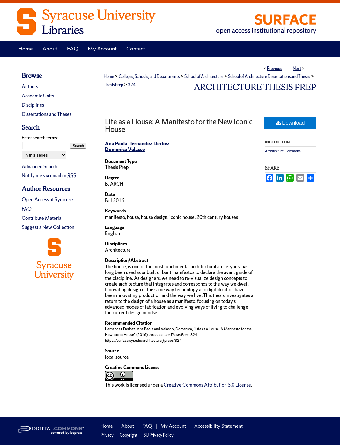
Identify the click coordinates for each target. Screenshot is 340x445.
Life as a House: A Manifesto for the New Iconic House (179, 125)
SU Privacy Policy (159, 435)
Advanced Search (39, 166)
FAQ (27, 208)
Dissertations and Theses (46, 114)
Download (290, 123)
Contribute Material (42, 218)
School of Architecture (203, 76)
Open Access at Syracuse (47, 199)
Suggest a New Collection (48, 227)
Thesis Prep (113, 85)
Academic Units (38, 95)
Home (109, 76)
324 (132, 85)
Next (297, 68)
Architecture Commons (283, 151)
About (127, 426)
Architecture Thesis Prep (255, 87)
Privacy (107, 435)
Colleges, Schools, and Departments (149, 76)
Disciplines (33, 105)
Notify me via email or (49, 175)
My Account (173, 426)
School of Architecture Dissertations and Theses (269, 76)
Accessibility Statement (218, 426)
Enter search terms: (40, 138)
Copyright (128, 435)
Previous (274, 68)
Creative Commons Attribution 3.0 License (207, 384)
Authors (30, 86)
